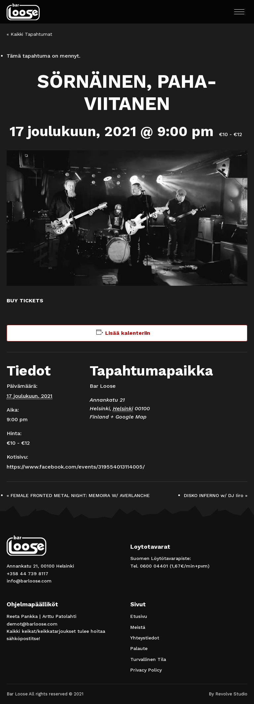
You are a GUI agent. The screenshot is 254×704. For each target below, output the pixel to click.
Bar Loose (103, 386)
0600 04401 (154, 566)
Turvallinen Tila (148, 659)
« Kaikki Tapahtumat (29, 34)
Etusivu (138, 616)
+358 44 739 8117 (27, 573)
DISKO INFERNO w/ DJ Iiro (215, 495)
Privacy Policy (146, 670)
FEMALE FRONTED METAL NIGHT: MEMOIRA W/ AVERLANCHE (78, 495)
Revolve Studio (231, 693)
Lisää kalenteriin (127, 333)
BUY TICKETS (25, 300)
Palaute (139, 648)
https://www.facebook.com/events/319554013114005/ (76, 467)
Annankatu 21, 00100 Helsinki (40, 566)
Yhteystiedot (144, 637)
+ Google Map (128, 417)
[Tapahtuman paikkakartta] (209, 398)
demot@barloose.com (32, 624)
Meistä (137, 627)
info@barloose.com (29, 580)
